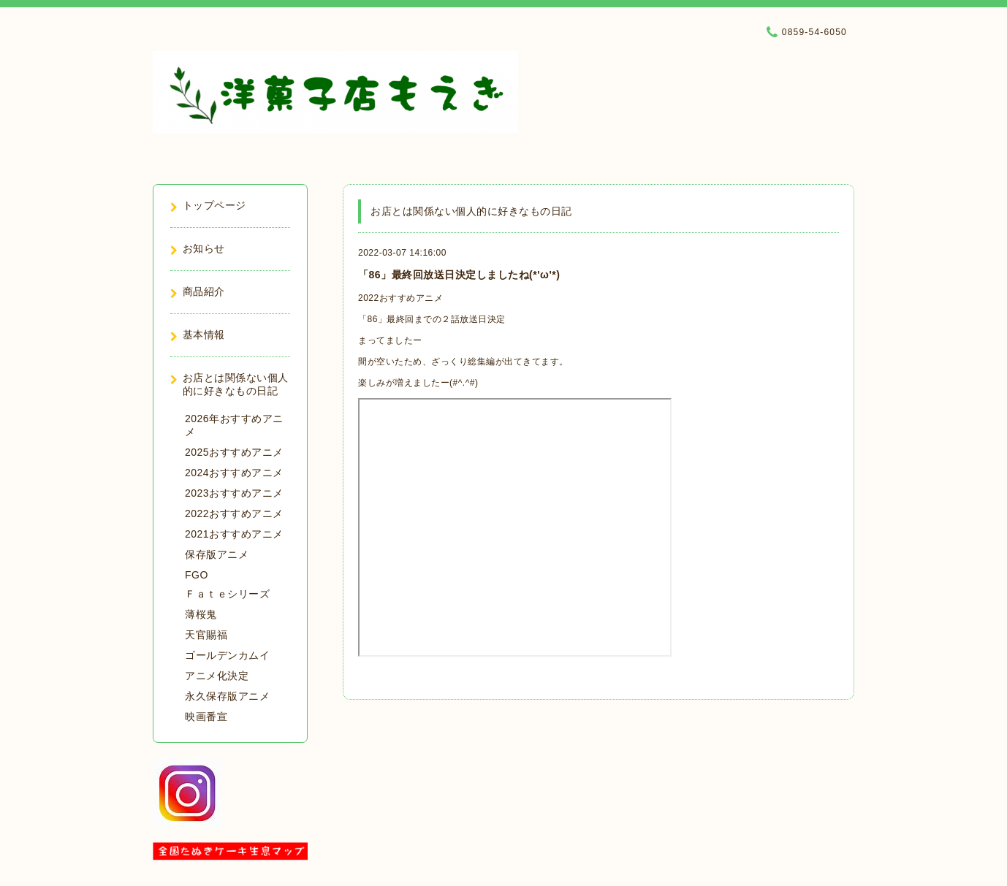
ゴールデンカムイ (227, 655)
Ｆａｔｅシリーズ (227, 594)
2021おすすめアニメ (234, 534)
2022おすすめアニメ (400, 298)
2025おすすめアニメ (234, 452)
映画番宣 (206, 716)
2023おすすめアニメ (234, 493)
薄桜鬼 (201, 614)
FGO (196, 575)
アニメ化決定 (216, 675)
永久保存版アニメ (227, 696)
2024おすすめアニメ (234, 472)
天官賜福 (206, 635)
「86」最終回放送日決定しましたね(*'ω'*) (459, 274)
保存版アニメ (216, 554)
